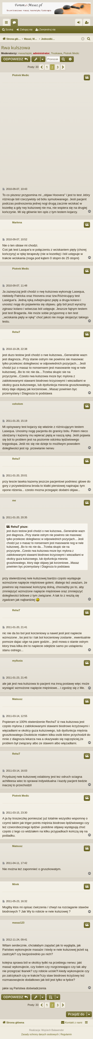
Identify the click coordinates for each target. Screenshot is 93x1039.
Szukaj (9, 29)
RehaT (16, 332)
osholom (17, 403)
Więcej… (7, 23)
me (14, 500)
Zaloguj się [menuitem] (79, 23)
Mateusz (17, 699)
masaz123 (18, 922)
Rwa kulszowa (15, 48)
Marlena (17, 222)
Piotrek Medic (71, 53)
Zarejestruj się (47, 29)
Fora (15, 23)
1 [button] (47, 67)
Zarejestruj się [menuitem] (87, 23)
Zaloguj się (26, 29)
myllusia (17, 660)
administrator (41, 53)
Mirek (15, 884)
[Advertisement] (46, 132)
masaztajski (24, 53)
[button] (41, 67)
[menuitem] (89, 38)
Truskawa (56, 53)
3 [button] (57, 67)
